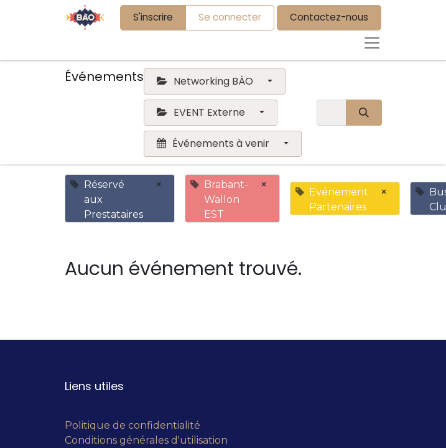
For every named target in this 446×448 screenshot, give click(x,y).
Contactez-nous (329, 17)
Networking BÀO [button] (206, 81)
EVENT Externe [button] (202, 112)
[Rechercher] (364, 113)
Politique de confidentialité (132, 425)
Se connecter (229, 17)
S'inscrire (153, 17)
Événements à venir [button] (214, 143)
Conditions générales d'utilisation (146, 440)
